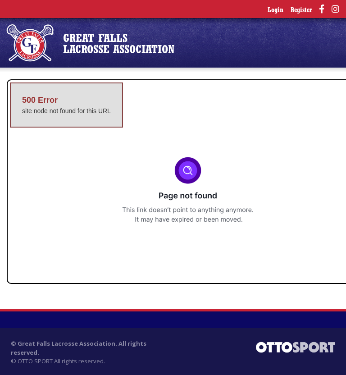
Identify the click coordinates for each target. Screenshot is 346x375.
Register (301, 10)
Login (275, 10)
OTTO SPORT (35, 361)
